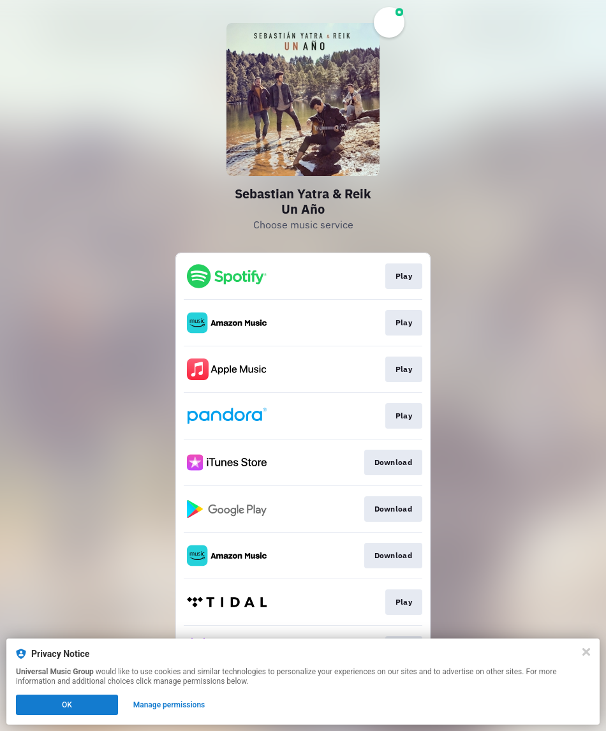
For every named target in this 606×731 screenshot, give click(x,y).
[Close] (586, 652)
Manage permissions (169, 704)
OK (67, 704)
